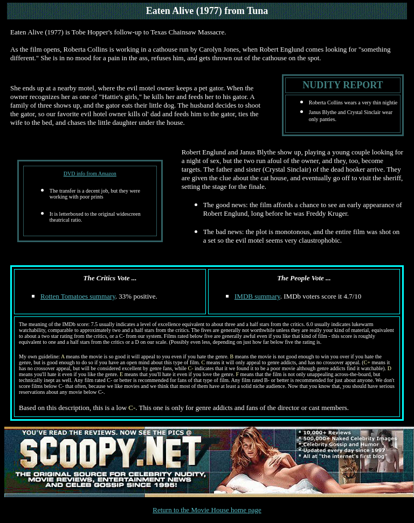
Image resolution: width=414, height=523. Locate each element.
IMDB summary (257, 296)
